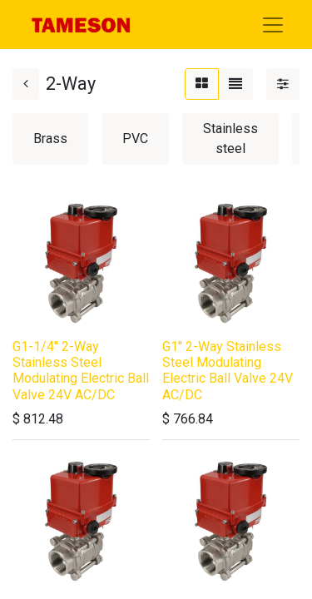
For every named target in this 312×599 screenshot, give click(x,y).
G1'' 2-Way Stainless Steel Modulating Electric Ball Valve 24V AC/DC (227, 371)
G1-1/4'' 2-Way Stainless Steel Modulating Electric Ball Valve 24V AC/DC (80, 371)
